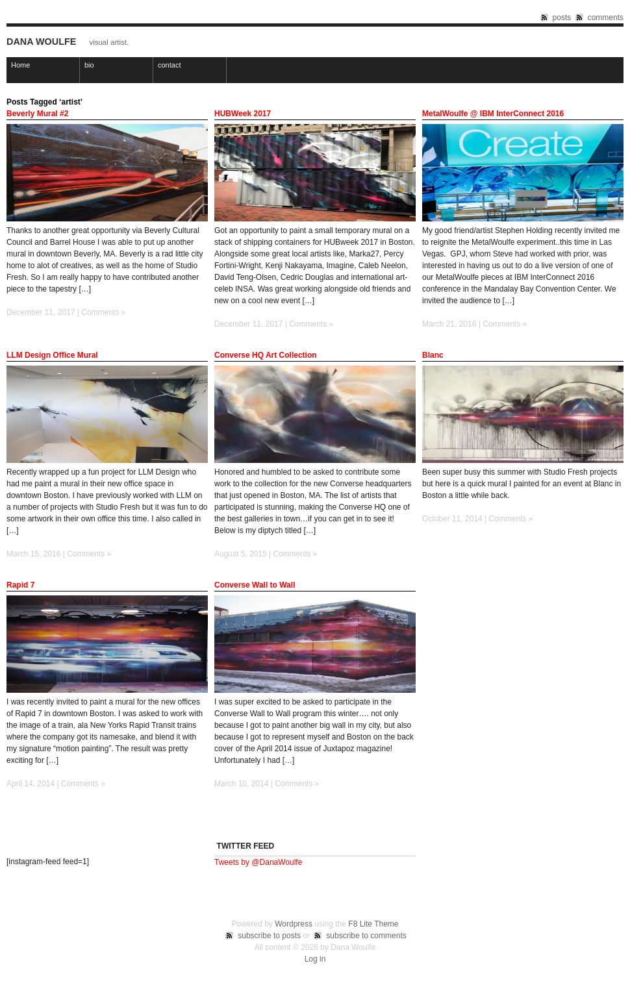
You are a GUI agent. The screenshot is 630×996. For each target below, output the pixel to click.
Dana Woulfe (41, 41)
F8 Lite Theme (373, 923)
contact (169, 65)
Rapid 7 (20, 585)
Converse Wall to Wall (254, 585)
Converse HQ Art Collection (265, 355)
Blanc (433, 355)
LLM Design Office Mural (52, 355)
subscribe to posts (269, 935)
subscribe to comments (366, 935)
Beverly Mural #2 (37, 113)
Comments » (103, 312)
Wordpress (293, 923)
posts (562, 17)
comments (606, 17)
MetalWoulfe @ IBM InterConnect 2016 (493, 113)
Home (20, 65)
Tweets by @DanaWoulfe (258, 862)
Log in (315, 959)
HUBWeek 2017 (242, 113)
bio (89, 65)
